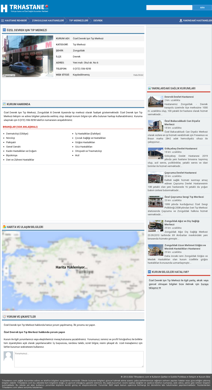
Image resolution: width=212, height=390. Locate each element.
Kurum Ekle (204, 377)
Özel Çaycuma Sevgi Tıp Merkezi (184, 196)
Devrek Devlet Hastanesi (179, 96)
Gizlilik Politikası (178, 377)
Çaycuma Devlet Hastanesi (181, 172)
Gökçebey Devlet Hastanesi (181, 148)
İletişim (192, 377)
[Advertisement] (73, 88)
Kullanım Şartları (160, 377)
